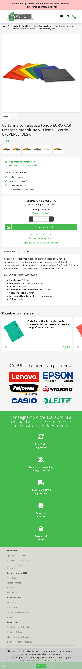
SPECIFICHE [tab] (24, 252)
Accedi (10, 617)
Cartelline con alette (42, 26)
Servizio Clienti (13, 592)
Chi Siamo (11, 578)
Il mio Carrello (13, 607)
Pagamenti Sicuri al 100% (18, 560)
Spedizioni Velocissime (16, 555)
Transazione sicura (42, 234)
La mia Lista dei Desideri (17, 612)
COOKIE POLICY (54, 660)
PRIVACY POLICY (36, 660)
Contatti (10, 587)
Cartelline (26, 26)
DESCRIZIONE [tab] (9, 252)
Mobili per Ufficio (14, 632)
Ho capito (41, 665)
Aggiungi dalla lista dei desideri (41, 242)
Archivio (14, 26)
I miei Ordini (12, 602)
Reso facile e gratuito (42, 238)
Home (4, 26)
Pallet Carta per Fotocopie (18, 627)
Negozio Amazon (14, 583)
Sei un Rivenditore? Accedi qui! (20, 642)
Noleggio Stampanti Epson (18, 637)
